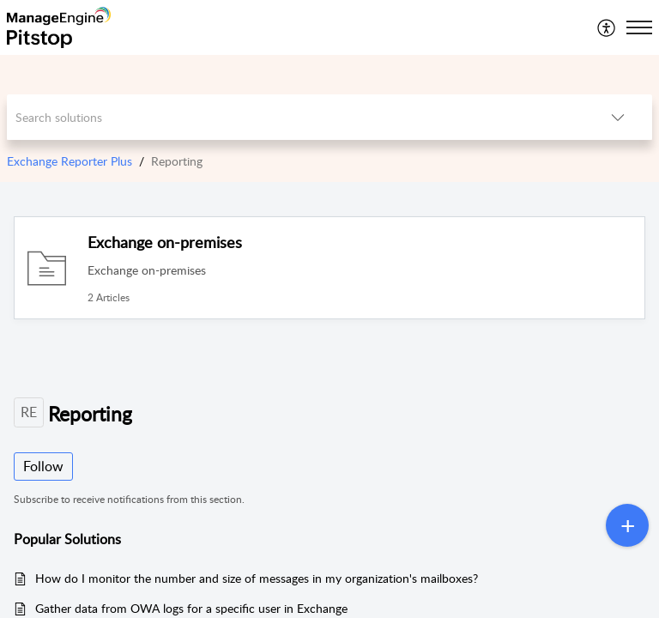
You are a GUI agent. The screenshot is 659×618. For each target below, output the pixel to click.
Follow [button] (43, 466)
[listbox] (617, 117)
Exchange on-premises (165, 242)
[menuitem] (607, 27)
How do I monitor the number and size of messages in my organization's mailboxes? (256, 578)
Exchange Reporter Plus (69, 161)
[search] (295, 117)
